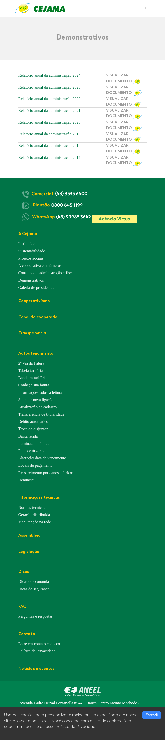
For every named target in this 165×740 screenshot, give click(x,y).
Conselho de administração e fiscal (46, 273)
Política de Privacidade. (77, 726)
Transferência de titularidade (41, 414)
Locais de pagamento (35, 465)
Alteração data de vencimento (42, 458)
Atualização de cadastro (37, 407)
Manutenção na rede (34, 522)
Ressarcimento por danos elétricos (46, 473)
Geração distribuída (34, 515)
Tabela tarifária (30, 370)
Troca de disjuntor (33, 429)
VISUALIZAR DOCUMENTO (124, 78)
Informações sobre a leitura (40, 392)
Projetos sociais (31, 258)
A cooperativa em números (40, 265)
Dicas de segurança (34, 589)
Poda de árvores (31, 451)
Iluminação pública (33, 443)
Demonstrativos (31, 280)
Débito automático (33, 421)
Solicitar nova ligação (36, 400)
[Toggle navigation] (145, 8)
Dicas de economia (33, 581)
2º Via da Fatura (31, 363)
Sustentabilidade (31, 251)
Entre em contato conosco (39, 644)
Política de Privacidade (37, 651)
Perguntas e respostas (35, 616)
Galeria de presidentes (36, 287)
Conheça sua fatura (33, 385)
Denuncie (26, 480)
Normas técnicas (31, 507)
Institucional (28, 244)
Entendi (152, 715)
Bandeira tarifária (32, 378)
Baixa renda (28, 436)
